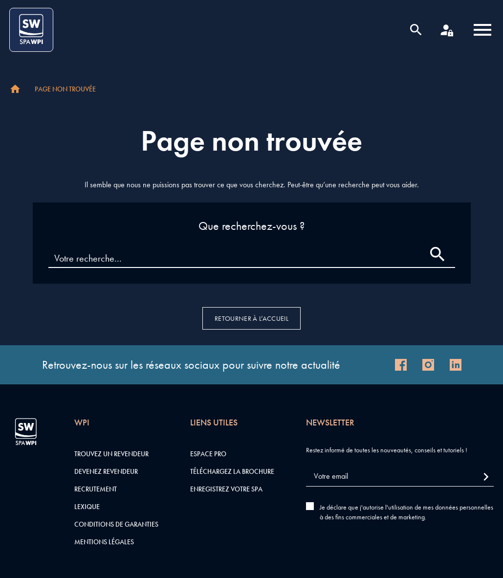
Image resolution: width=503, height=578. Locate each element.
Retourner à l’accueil (251, 318)
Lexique (87, 506)
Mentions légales (104, 541)
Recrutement (95, 489)
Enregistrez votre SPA (226, 489)
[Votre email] (400, 477)
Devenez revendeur (106, 471)
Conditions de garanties (116, 524)
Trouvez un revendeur (111, 453)
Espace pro (208, 453)
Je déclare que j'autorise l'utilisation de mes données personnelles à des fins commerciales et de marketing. (406, 512)
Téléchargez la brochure (232, 471)
